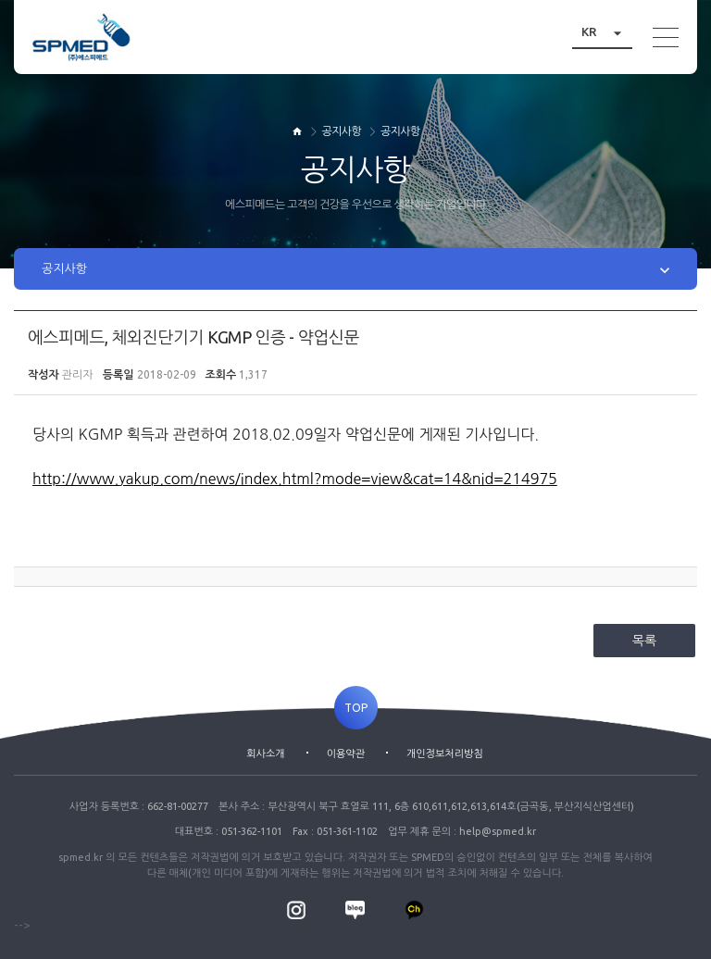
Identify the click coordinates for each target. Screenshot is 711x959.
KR (606, 32)
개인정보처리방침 (444, 753)
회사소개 (265, 753)
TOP (356, 708)
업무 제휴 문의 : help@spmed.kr (462, 831)
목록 (644, 640)
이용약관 (346, 753)
